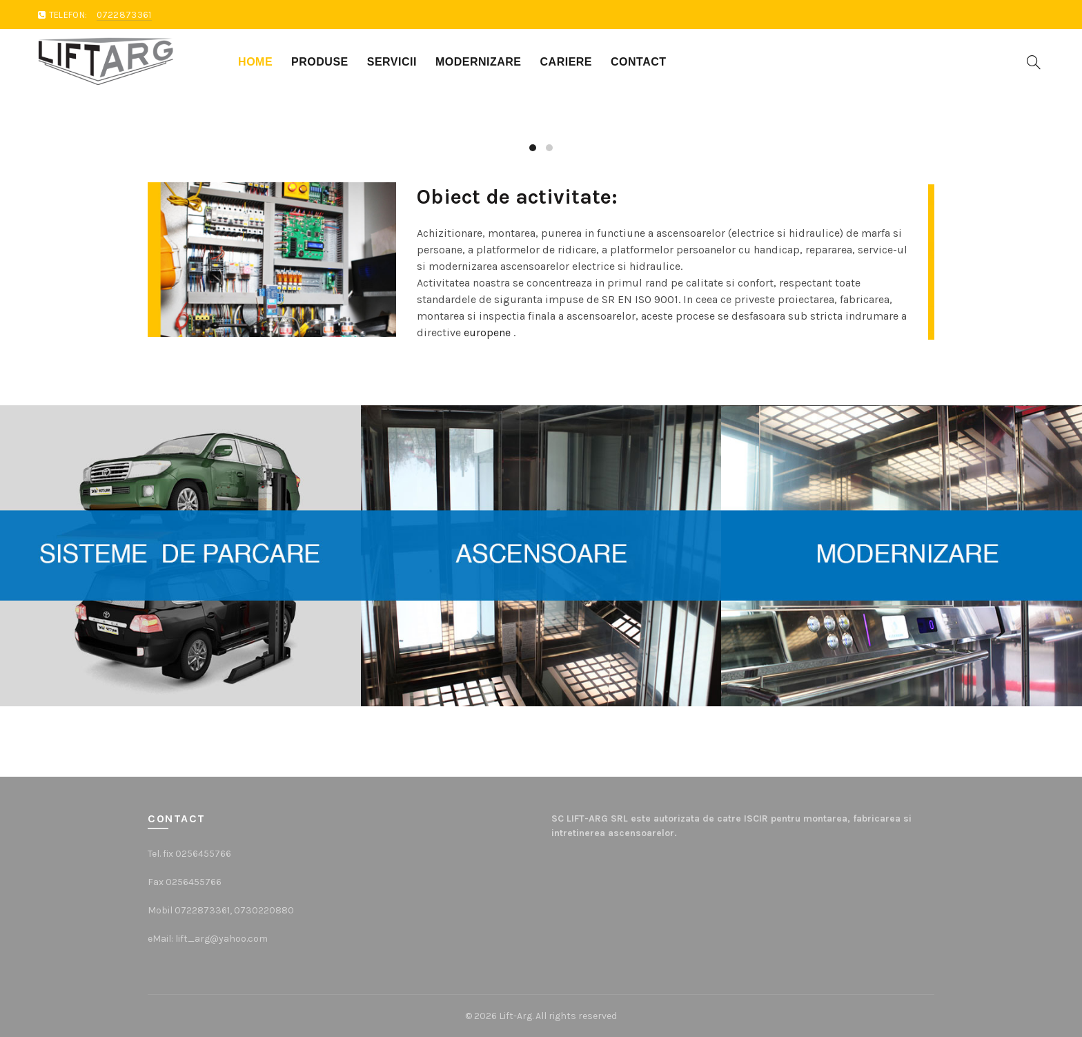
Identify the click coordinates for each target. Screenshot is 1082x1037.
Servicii (392, 62)
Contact (639, 62)
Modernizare (478, 62)
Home (255, 62)
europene (487, 332)
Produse (319, 62)
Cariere (566, 62)
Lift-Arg (515, 1016)
